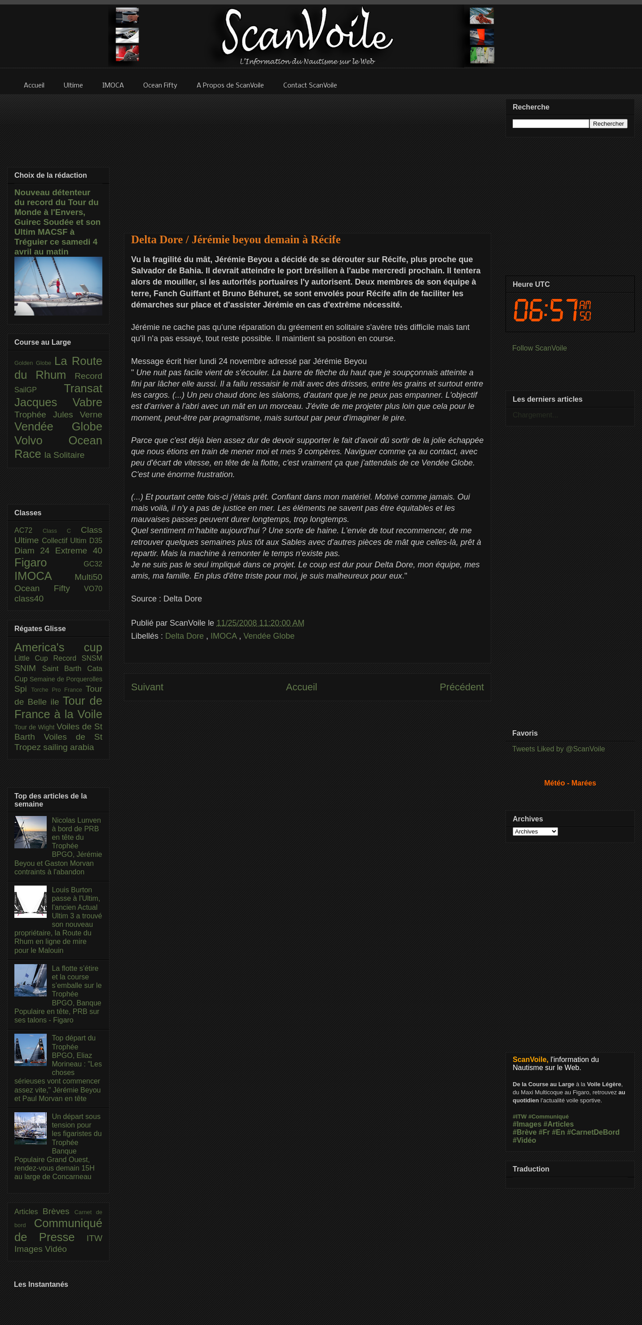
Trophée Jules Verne (58, 414)
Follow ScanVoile (539, 348)
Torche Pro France (58, 689)
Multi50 (88, 577)
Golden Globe (34, 363)
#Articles (559, 1124)
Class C (62, 530)
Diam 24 (34, 550)
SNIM (28, 668)
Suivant (147, 687)
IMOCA (225, 636)
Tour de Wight (35, 727)
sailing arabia (68, 747)
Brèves (59, 1211)
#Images (527, 1124)
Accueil (301, 687)
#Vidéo (524, 1140)
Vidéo (56, 1249)
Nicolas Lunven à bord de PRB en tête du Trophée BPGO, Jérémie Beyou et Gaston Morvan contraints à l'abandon (58, 846)
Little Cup (33, 658)
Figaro (49, 562)
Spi (22, 688)
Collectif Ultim (65, 540)
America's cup (58, 647)
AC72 (28, 530)
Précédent (462, 687)
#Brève (524, 1132)
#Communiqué (548, 1116)
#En (558, 1132)
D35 (95, 540)
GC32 (93, 564)
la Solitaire (64, 455)
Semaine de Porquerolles (66, 679)
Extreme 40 (78, 550)
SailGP (39, 390)
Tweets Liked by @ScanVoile (558, 749)
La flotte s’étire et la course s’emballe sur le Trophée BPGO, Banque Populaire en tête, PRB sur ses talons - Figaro (58, 994)
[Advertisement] (308, 158)
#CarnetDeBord (593, 1132)
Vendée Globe (269, 636)
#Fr (544, 1132)
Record (88, 376)
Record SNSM (77, 658)
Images (29, 1249)
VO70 (93, 588)
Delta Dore (185, 636)
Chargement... (535, 415)
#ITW (520, 1116)
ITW (94, 1238)
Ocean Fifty (49, 588)
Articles (28, 1211)
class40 (29, 598)
